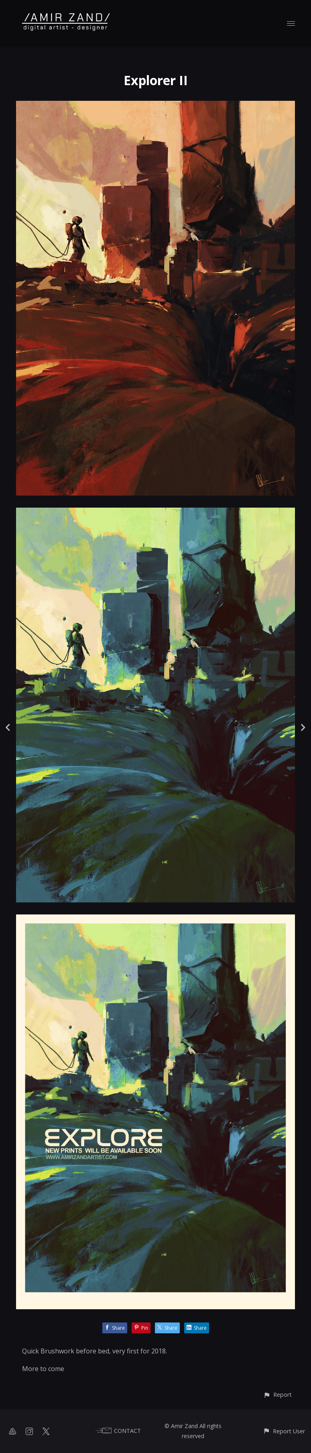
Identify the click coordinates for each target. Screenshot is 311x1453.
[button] (277, 1394)
